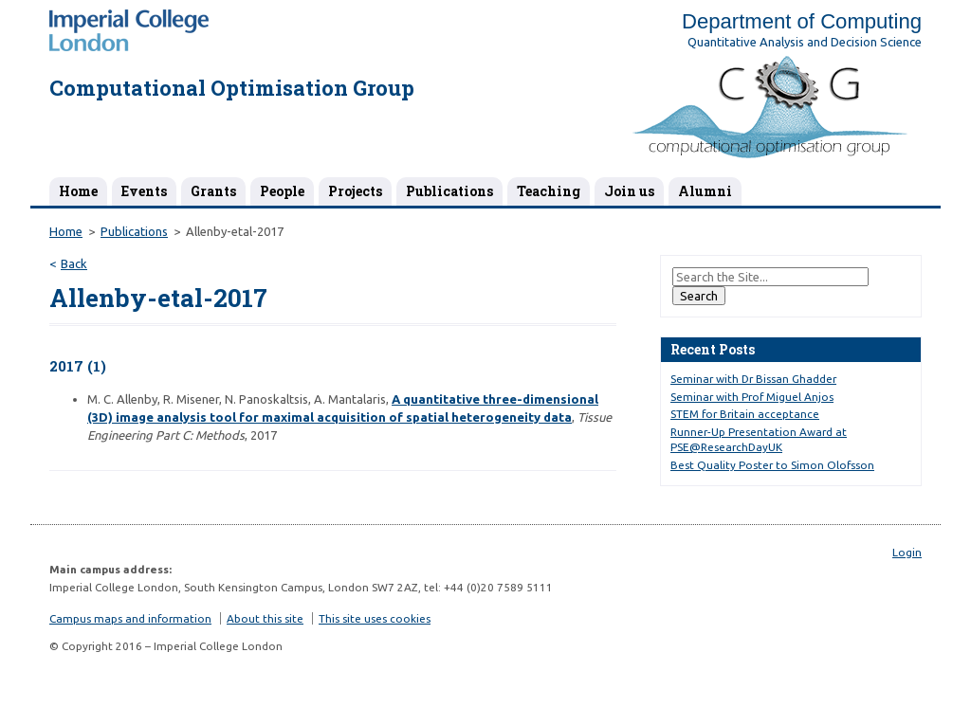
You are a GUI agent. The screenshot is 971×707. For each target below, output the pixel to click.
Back (74, 263)
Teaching (548, 191)
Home (78, 191)
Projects (355, 191)
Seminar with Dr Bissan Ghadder (753, 378)
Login (907, 552)
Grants (213, 191)
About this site (265, 618)
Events (144, 191)
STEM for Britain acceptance (744, 414)
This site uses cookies (375, 618)
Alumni (705, 191)
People (282, 191)
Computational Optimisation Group (231, 87)
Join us (629, 191)
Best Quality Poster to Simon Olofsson (772, 465)
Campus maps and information (130, 618)
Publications (449, 191)
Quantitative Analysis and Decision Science (804, 41)
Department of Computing (802, 21)
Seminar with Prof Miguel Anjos (752, 396)
